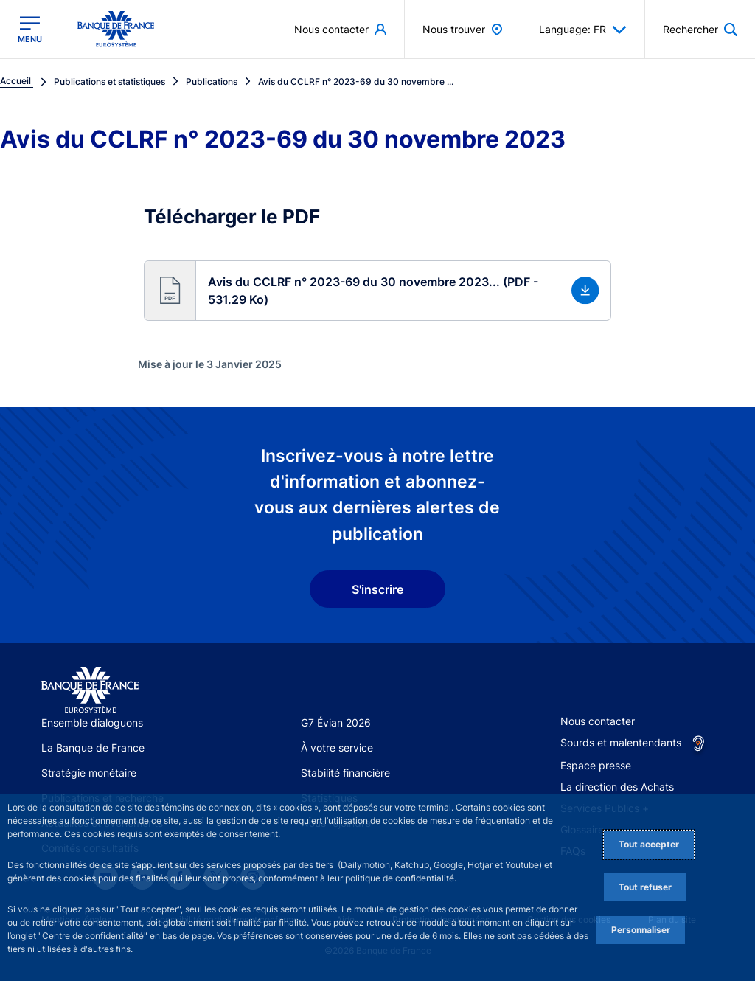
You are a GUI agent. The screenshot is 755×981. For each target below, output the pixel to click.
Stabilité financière (345, 772)
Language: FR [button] (583, 29)
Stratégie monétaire (88, 772)
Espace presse (595, 765)
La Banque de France (93, 747)
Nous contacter (597, 721)
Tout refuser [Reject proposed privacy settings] (645, 886)
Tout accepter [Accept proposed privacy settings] (649, 844)
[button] (378, 290)
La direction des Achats (617, 786)
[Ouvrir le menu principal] (30, 29)
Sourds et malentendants (620, 742)
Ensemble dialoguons (92, 722)
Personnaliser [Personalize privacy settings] (640, 929)
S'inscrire (377, 589)
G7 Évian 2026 (336, 722)
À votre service (337, 747)
